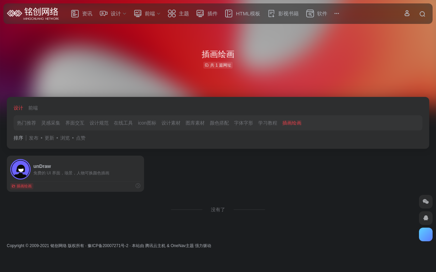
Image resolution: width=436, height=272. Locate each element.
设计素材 (171, 123)
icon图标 (147, 123)
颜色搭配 (219, 123)
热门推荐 (26, 123)
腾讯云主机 (155, 245)
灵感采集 (50, 123)
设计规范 (99, 123)
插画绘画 (291, 123)
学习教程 (267, 123)
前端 (33, 108)
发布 (33, 138)
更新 (49, 138)
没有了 (218, 209)
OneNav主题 (182, 245)
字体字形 (243, 123)
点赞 (80, 138)
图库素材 (195, 123)
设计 (18, 108)
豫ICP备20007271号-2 (108, 245)
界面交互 (74, 123)
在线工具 (123, 123)
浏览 (65, 138)
